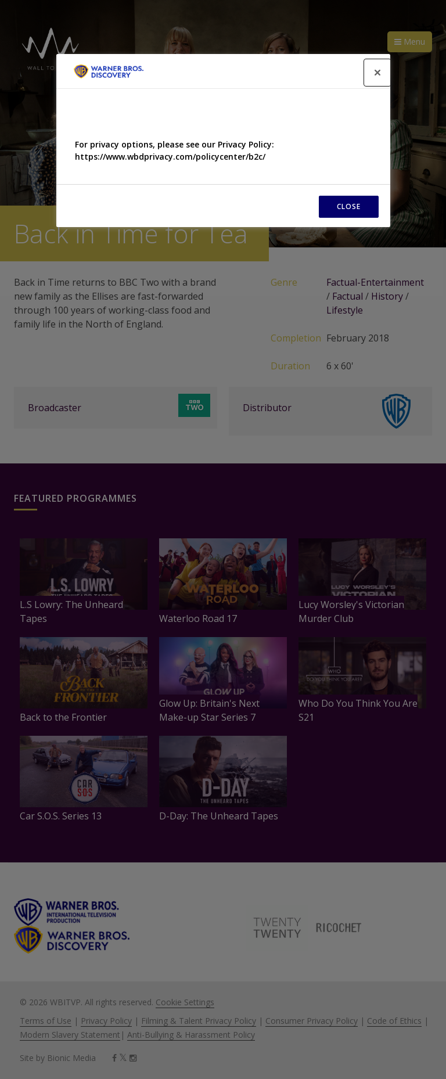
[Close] (377, 72)
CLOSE (349, 206)
